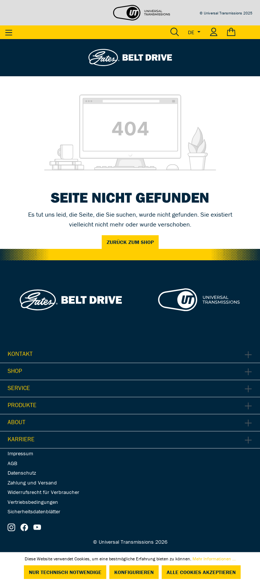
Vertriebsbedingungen (33, 502)
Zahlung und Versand (32, 482)
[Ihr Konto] (213, 32)
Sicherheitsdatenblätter (34, 511)
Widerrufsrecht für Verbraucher (43, 492)
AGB (12, 463)
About (16, 422)
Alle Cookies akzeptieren (201, 572)
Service (19, 388)
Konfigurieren (134, 572)
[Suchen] (174, 32)
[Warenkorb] (241, 32)
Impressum (20, 453)
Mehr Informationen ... (214, 559)
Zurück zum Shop (130, 242)
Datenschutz (22, 472)
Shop (15, 370)
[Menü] (8, 32)
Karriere (21, 439)
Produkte (22, 405)
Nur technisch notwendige (65, 572)
